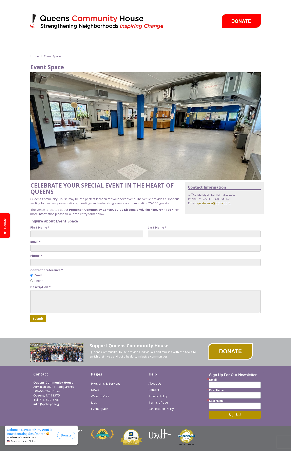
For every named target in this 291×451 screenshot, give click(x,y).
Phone (36, 256)
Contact (154, 390)
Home (34, 56)
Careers (234, 39)
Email (35, 241)
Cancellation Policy (161, 409)
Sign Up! (235, 414)
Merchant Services (186, 444)
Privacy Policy (158, 396)
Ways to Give (212, 39)
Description (40, 287)
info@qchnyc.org (46, 404)
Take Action (145, 39)
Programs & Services (69, 39)
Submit (38, 318)
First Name (40, 227)
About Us (155, 383)
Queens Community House (102, 22)
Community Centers (113, 39)
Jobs (94, 402)
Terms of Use (158, 402)
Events (186, 39)
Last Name (157, 227)
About (37, 39)
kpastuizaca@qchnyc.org (214, 203)
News (167, 39)
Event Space (43, 46)
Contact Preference (46, 270)
